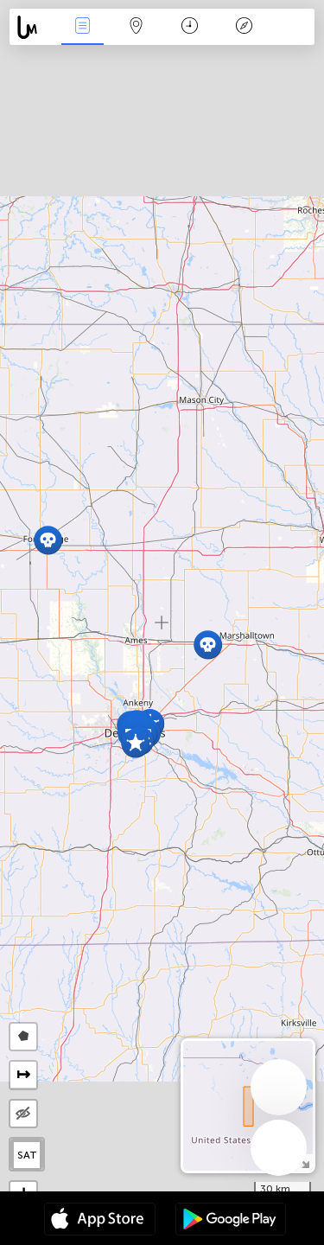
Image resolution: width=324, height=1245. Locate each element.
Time (190, 27)
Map (136, 27)
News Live (82, 27)
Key (243, 27)
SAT (27, 1155)
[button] (135, 743)
